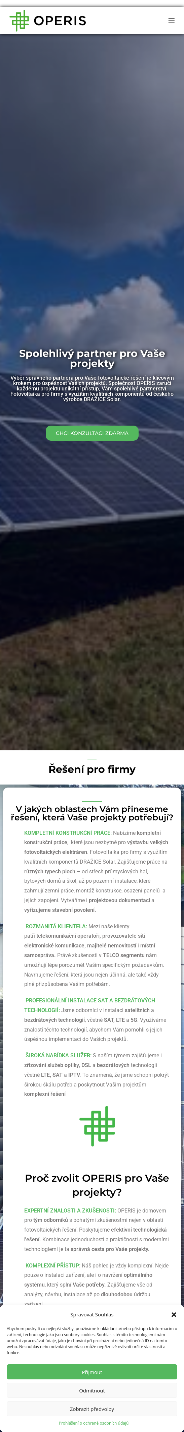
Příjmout (92, 1372)
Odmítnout (92, 1390)
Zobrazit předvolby (92, 1409)
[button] (174, 1314)
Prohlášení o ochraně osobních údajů (94, 1423)
